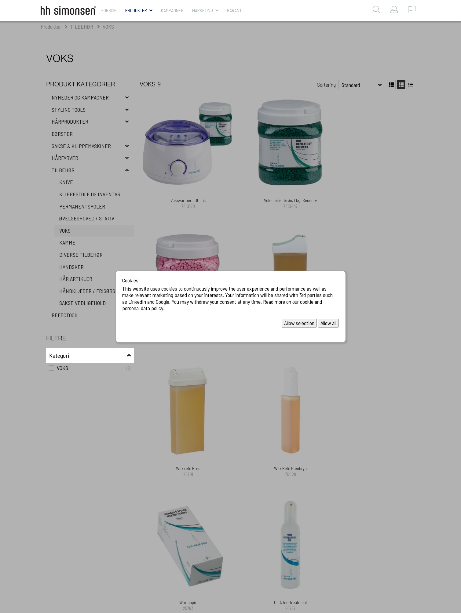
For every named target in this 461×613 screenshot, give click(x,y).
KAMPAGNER (172, 10)
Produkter (136, 10)
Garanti (235, 10)
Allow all (328, 323)
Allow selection (299, 323)
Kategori (59, 355)
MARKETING (202, 10)
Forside (109, 10)
